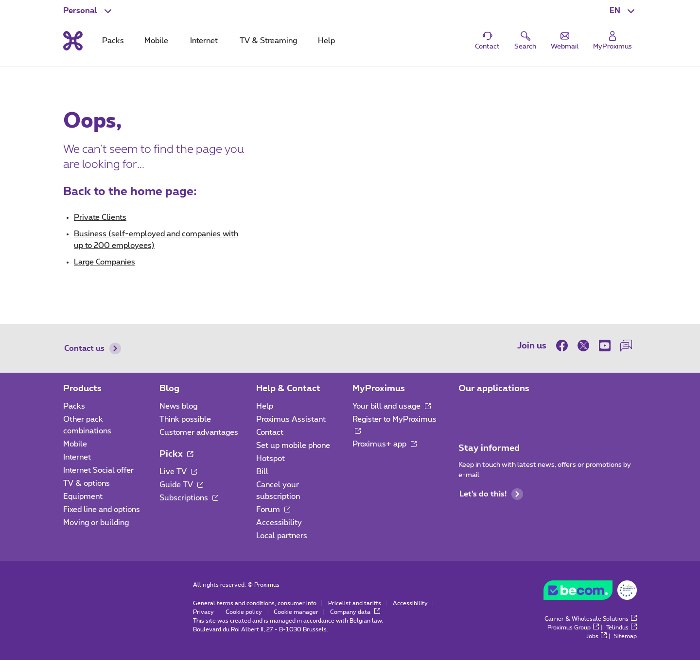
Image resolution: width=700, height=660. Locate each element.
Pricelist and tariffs (354, 603)
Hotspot (270, 458)
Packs (74, 406)
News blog (178, 406)
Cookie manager (296, 612)
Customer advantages (198, 432)
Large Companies (104, 262)
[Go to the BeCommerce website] (590, 592)
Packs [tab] (113, 41)
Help (264, 406)
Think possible (185, 419)
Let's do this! (491, 494)
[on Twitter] (583, 345)
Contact (269, 432)
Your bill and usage (391, 406)
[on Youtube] (604, 345)
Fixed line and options (101, 509)
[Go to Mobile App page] (467, 409)
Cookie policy (244, 612)
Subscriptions (188, 498)
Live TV (178, 472)
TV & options (86, 483)
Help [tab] (326, 41)
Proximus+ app (384, 444)
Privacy (203, 612)
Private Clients (100, 217)
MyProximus (378, 388)
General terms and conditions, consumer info (254, 603)
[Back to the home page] (73, 41)
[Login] (612, 41)
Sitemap (625, 636)
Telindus (621, 627)
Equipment (83, 496)
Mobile (75, 444)
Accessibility (279, 523)
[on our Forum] (626, 345)
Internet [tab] (204, 41)
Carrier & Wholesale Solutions (590, 619)
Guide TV (181, 485)
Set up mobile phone (293, 445)
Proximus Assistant (291, 419)
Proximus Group (573, 627)
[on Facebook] (564, 345)
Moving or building (96, 523)
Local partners (281, 536)
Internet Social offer (98, 470)
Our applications (493, 388)
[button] (623, 10)
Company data (355, 612)
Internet (77, 457)
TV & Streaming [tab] (268, 41)
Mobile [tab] (156, 41)
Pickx (176, 454)
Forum (273, 509)
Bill (262, 472)
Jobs (596, 636)
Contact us (92, 348)
